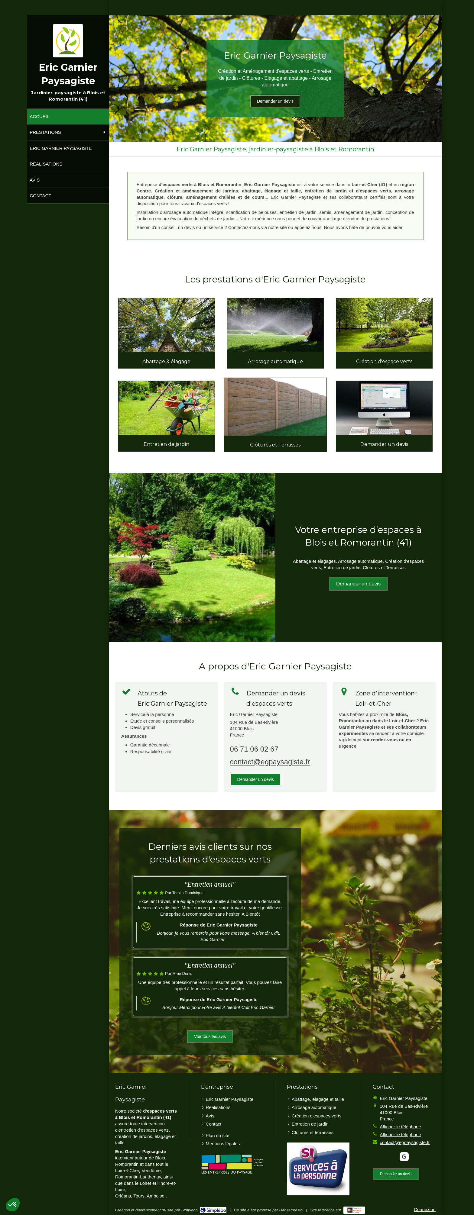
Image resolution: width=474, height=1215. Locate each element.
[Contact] (384, 408)
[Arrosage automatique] (275, 325)
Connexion (425, 1209)
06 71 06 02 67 (254, 749)
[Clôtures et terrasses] (275, 406)
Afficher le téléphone (400, 1126)
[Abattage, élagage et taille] (166, 325)
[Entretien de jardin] (166, 408)
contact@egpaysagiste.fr (270, 762)
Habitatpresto (291, 1210)
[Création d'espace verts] (384, 325)
